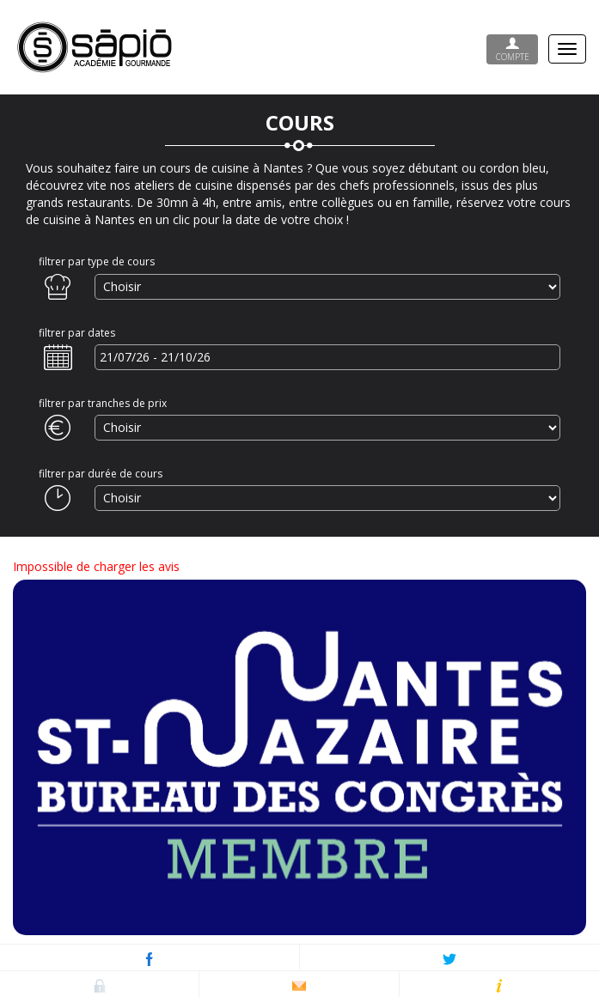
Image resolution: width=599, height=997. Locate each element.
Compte (512, 49)
